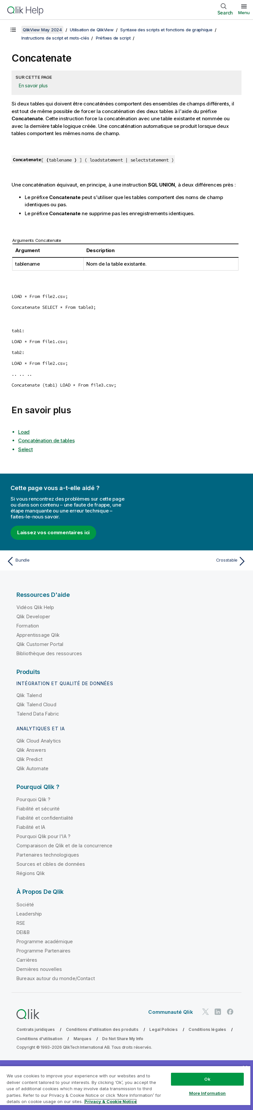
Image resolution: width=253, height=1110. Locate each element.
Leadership (29, 914)
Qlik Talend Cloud (36, 704)
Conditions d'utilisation (39, 1038)
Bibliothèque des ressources (49, 653)
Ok (207, 1079)
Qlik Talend (29, 695)
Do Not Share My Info (122, 1038)
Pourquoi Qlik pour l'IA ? (43, 836)
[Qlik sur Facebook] (230, 1012)
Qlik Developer (33, 616)
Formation (27, 625)
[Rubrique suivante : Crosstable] (188, 561)
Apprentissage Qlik (38, 635)
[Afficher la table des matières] (13, 29)
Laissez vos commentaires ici (53, 532)
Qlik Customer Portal (39, 644)
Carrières (26, 960)
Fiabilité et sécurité (38, 808)
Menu (244, 12)
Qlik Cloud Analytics (38, 741)
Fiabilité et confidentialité (44, 818)
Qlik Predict (29, 759)
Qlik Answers (31, 750)
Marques (82, 1038)
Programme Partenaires (43, 950)
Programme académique (44, 941)
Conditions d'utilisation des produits (102, 1029)
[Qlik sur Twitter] (206, 1012)
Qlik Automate (32, 768)
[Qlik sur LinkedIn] (218, 1012)
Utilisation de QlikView (91, 29)
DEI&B (23, 932)
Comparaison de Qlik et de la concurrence (64, 845)
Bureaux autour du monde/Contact (55, 978)
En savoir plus (33, 85)
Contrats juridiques (35, 1029)
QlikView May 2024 (42, 29)
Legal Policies (163, 1029)
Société (25, 904)
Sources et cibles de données (50, 864)
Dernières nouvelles (39, 969)
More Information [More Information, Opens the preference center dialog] (207, 1093)
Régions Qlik (30, 873)
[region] (125, 1088)
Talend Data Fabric (37, 713)
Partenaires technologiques (47, 855)
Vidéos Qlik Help (35, 607)
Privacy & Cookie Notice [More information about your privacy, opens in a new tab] (110, 1101)
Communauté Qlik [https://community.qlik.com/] (170, 1012)
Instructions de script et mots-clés (55, 38)
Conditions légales (207, 1029)
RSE (20, 923)
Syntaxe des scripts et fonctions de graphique (166, 29)
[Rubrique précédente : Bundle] (64, 561)
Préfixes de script (113, 38)
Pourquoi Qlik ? (33, 799)
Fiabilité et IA (30, 827)
